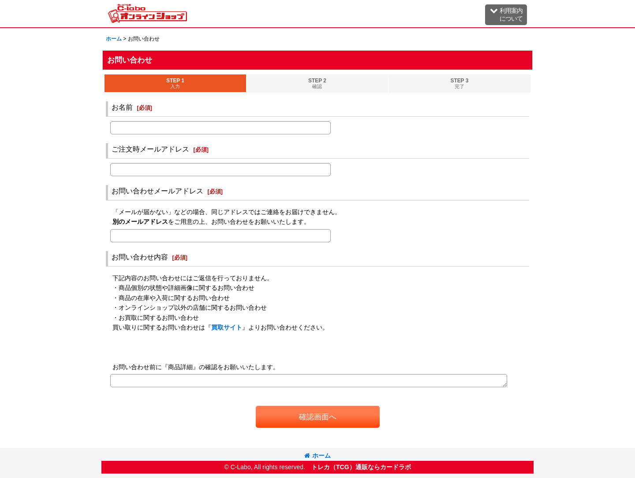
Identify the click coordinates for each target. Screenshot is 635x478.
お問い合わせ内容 (140, 257)
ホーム (317, 455)
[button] (506, 14)
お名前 (122, 107)
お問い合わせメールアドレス (157, 191)
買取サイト (226, 327)
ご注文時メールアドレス (150, 149)
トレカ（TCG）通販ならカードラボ (361, 467)
